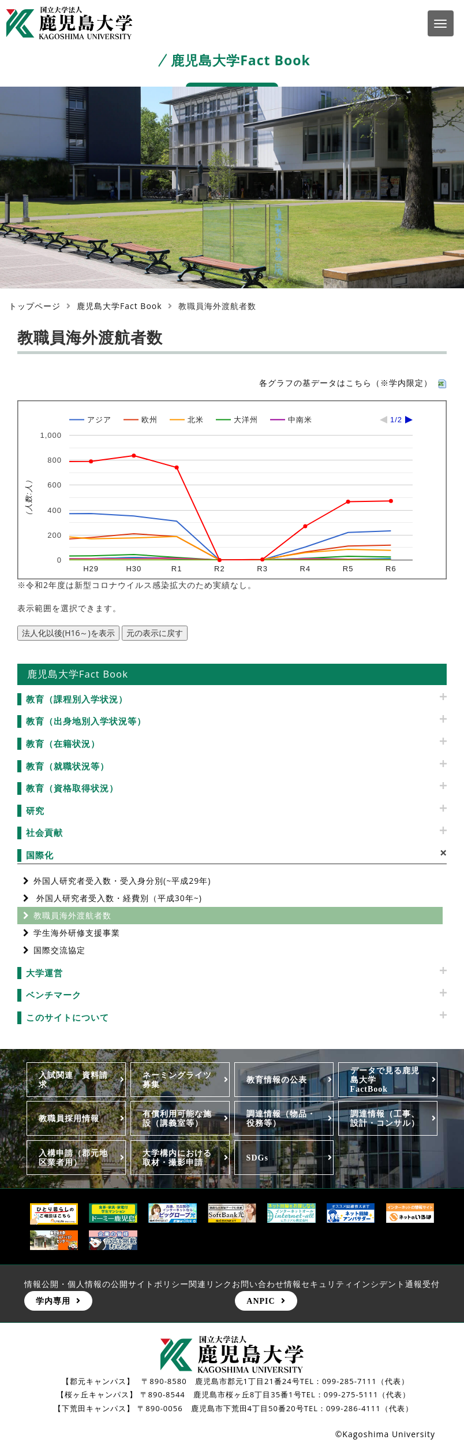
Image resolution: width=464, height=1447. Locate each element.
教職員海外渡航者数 (72, 915)
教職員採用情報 (69, 1118)
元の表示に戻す (154, 632)
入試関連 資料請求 (73, 1079)
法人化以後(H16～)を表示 (68, 632)
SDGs (257, 1158)
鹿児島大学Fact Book (119, 305)
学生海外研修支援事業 (76, 932)
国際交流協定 (59, 949)
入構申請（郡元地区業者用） (73, 1157)
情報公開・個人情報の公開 (76, 1283)
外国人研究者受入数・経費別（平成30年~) (117, 897)
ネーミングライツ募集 (177, 1079)
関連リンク (210, 1283)
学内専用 (53, 1301)
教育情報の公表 (276, 1080)
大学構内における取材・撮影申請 (177, 1157)
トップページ (35, 305)
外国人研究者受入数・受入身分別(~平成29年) (122, 880)
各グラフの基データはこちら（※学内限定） (353, 382)
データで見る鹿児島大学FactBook (385, 1079)
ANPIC (260, 1301)
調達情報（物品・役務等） (281, 1118)
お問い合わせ (258, 1283)
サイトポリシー (158, 1283)
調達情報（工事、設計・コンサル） (385, 1118)
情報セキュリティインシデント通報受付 (362, 1283)
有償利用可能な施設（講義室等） (177, 1118)
